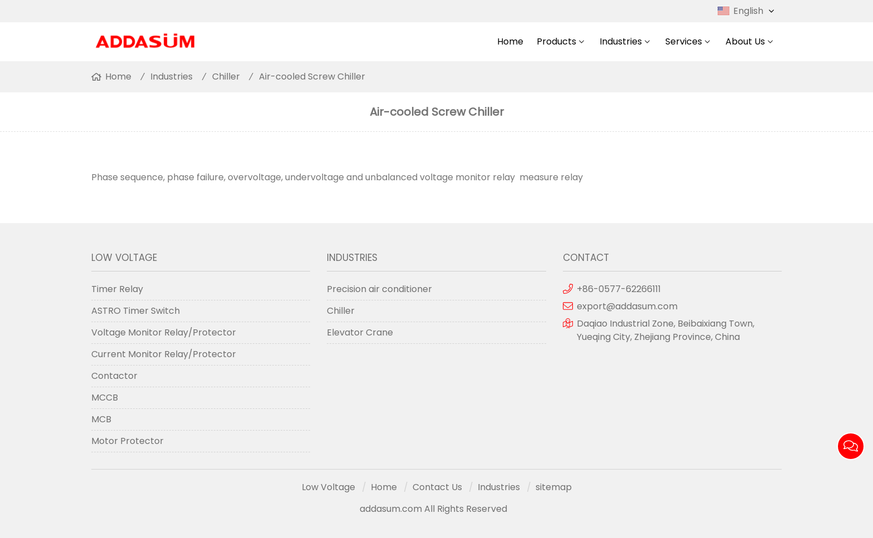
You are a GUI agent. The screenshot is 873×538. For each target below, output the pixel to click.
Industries (621, 41)
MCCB (104, 397)
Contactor (114, 375)
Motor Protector (127, 441)
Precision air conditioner (379, 289)
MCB (101, 419)
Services (683, 41)
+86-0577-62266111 (619, 289)
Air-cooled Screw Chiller (312, 76)
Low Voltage (328, 487)
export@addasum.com (627, 306)
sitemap (554, 487)
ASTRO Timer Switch (135, 310)
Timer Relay (117, 289)
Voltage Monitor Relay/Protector (163, 332)
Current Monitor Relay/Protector (163, 354)
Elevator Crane (360, 332)
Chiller (226, 76)
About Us (745, 41)
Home (510, 41)
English (754, 11)
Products (556, 41)
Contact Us (437, 487)
